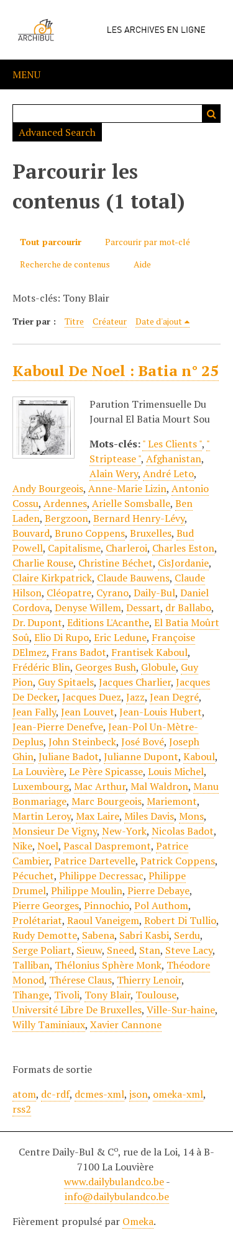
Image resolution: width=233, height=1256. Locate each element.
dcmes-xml (99, 1094)
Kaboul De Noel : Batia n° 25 (115, 370)
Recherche (211, 113)
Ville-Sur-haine (181, 1009)
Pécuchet (33, 875)
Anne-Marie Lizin (127, 488)
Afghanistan (173, 458)
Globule (158, 667)
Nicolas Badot (183, 831)
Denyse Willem (88, 607)
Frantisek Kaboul (149, 652)
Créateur (110, 321)
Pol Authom (161, 905)
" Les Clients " (172, 444)
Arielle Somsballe (131, 503)
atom (24, 1094)
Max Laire (97, 816)
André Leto (168, 473)
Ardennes (65, 503)
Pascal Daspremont (107, 846)
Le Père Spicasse (106, 771)
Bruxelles (150, 533)
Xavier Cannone (126, 1024)
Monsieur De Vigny (54, 831)
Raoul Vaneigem (103, 920)
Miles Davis (149, 816)
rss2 (21, 1109)
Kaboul (199, 756)
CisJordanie (183, 563)
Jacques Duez (91, 697)
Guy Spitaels (66, 682)
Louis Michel (176, 771)
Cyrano (112, 592)
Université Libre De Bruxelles (77, 1009)
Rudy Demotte (44, 935)
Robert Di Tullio (180, 920)
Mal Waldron (159, 786)
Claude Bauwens (133, 578)
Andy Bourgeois (47, 488)
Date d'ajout (158, 321)
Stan (149, 950)
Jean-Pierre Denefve (57, 726)
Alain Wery (113, 473)
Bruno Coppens (90, 533)
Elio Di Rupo (61, 637)
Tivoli (67, 995)
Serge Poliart (41, 950)
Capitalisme (74, 548)
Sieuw (89, 950)
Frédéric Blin (41, 667)
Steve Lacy (188, 950)
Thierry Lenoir (149, 980)
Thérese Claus (80, 980)
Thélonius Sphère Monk (108, 965)
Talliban (31, 965)
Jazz (135, 697)
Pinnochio (106, 905)
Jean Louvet (87, 712)
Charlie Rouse (42, 563)
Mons (191, 816)
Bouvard (31, 533)
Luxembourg (40, 786)
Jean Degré (174, 697)
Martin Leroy (41, 816)
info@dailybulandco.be (117, 1196)
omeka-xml (178, 1094)
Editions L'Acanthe (108, 622)
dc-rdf (55, 1094)
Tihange (30, 995)
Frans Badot (79, 652)
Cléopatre (69, 592)
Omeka (137, 1221)
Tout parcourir (50, 242)
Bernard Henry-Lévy (139, 518)
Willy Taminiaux (48, 1024)
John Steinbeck (82, 741)
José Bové (142, 741)
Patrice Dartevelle (94, 861)
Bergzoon (66, 518)
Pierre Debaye (158, 890)
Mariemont (172, 801)
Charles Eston (183, 548)
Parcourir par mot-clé (147, 242)
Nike (22, 846)
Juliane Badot (69, 756)
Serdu (187, 935)
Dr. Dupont (37, 622)
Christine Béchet (115, 563)
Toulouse (155, 995)
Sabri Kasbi (144, 935)
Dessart (143, 607)
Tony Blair (107, 995)
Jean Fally (34, 712)
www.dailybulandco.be (114, 1181)
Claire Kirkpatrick (52, 578)
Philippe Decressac (101, 875)
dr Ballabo (188, 607)
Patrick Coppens (177, 861)
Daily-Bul (154, 592)
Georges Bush (105, 667)
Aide (142, 264)
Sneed (120, 950)
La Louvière (38, 771)
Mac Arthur (100, 786)
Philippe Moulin (86, 890)
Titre (74, 321)
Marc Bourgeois (106, 801)
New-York (124, 831)
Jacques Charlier (135, 682)
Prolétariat (37, 920)
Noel (47, 846)
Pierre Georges (45, 905)
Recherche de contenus (65, 264)
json (138, 1094)
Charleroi (126, 548)
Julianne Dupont (141, 756)
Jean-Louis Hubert (160, 712)
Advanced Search (57, 132)
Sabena (98, 935)
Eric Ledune (120, 637)
